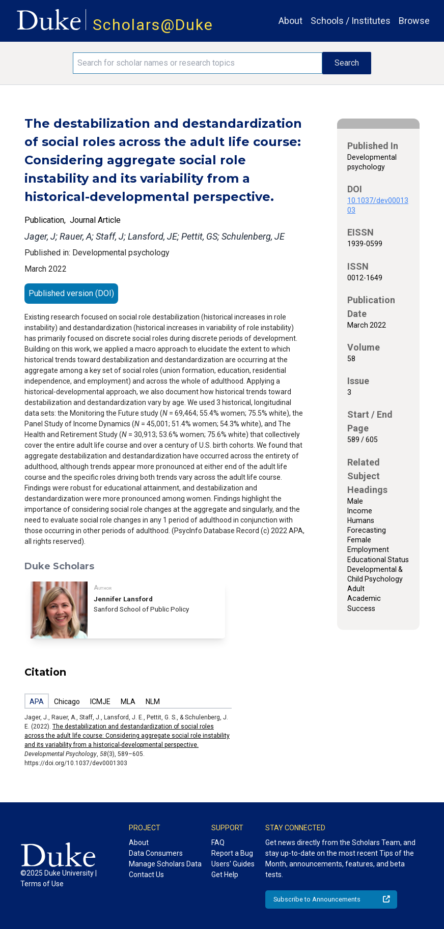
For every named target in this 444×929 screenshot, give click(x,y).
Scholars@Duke (153, 25)
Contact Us (146, 874)
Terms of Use (42, 884)
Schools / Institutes (351, 20)
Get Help (224, 874)
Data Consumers (156, 853)
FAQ (218, 842)
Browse (414, 20)
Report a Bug (232, 853)
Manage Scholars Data (165, 864)
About (290, 20)
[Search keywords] (198, 63)
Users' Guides (233, 864)
